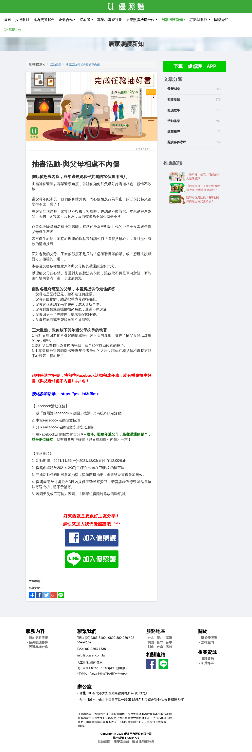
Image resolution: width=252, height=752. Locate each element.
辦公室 (84, 686)
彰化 (151, 647)
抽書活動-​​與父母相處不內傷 (83, 64)
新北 (160, 637)
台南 (160, 647)
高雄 (169, 647)
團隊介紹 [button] (221, 20)
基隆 (169, 637)
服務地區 (155, 631)
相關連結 (155, 654)
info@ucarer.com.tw (91, 655)
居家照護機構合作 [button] (140, 20)
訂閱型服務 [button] (198, 20)
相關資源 (207, 652)
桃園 (151, 642)
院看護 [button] (85, 20)
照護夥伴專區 (176, 142)
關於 (202, 631)
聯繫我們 (86, 631)
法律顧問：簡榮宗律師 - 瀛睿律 (126, 741)
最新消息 (173, 89)
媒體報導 (173, 131)
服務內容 (35, 631)
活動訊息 (55, 64)
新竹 (160, 642)
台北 (151, 637)
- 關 (208, 637)
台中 (169, 642)
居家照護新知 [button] (172, 20)
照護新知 (173, 99)
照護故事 (173, 110)
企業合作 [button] (66, 20)
